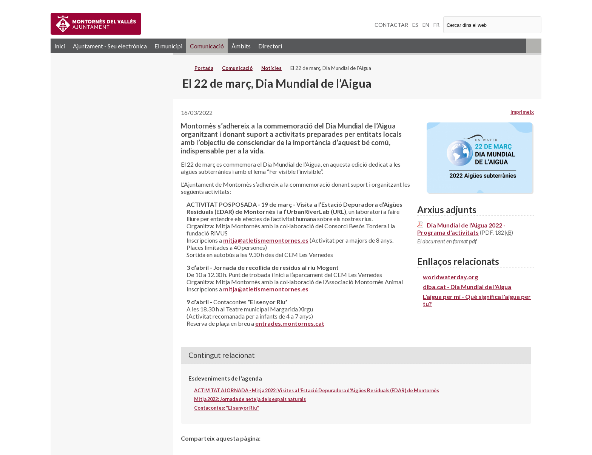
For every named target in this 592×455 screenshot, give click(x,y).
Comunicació (207, 46)
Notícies (271, 68)
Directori (270, 46)
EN (425, 25)
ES (415, 25)
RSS (533, 46)
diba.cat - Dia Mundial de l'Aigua (467, 286)
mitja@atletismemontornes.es (265, 240)
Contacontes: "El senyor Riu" (226, 408)
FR (436, 25)
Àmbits (241, 46)
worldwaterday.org (450, 276)
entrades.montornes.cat (289, 323)
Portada (203, 68)
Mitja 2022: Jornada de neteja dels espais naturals (250, 399)
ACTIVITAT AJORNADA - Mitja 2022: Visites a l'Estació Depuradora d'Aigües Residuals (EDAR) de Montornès (316, 390)
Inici (59, 46)
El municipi (168, 46)
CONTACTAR (391, 25)
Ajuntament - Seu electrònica (110, 46)
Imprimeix (522, 112)
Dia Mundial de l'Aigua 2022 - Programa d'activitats (461, 228)
